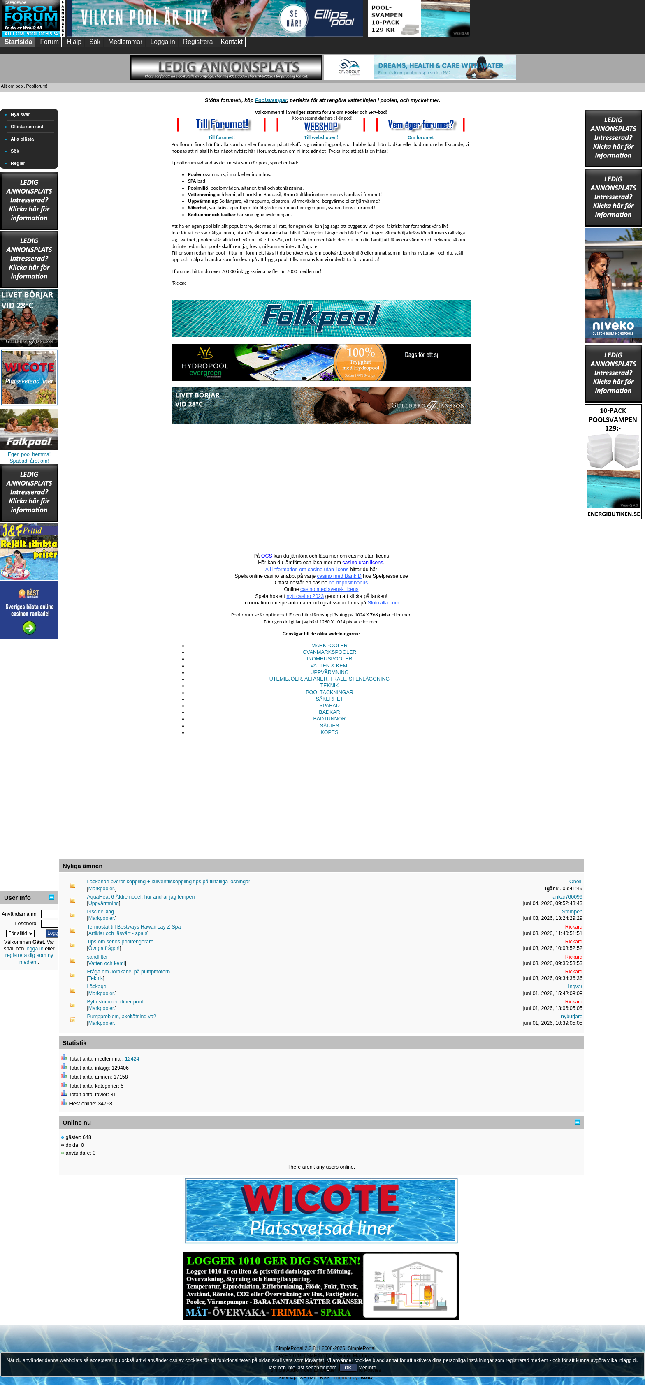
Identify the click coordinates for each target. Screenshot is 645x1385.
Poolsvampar (271, 100)
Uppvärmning (103, 903)
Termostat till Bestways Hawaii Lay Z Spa (134, 927)
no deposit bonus (348, 583)
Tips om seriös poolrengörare (120, 942)
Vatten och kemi (106, 963)
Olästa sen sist (27, 126)
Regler (18, 163)
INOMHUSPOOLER (330, 659)
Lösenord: (26, 923)
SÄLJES (329, 726)
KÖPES (330, 732)
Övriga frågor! (104, 948)
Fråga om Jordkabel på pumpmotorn (128, 972)
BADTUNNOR (329, 719)
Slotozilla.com (383, 603)
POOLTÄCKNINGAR (329, 692)
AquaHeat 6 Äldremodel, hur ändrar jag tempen (141, 897)
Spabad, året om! (29, 461)
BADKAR (329, 712)
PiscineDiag (100, 912)
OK (348, 1367)
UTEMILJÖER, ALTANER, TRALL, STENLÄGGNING (329, 679)
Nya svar (20, 114)
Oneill (575, 882)
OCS (266, 556)
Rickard (573, 927)
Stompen (572, 912)
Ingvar (575, 986)
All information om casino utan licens (306, 569)
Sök (15, 150)
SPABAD (329, 706)
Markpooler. (101, 889)
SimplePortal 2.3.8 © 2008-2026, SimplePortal (325, 1348)
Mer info (367, 1368)
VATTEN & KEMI (329, 666)
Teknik (95, 978)
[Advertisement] (29, 764)
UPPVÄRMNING (330, 672)
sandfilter (97, 957)
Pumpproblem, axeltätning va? (121, 1016)
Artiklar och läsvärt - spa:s (117, 933)
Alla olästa (22, 139)
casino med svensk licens (329, 589)
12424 (132, 1059)
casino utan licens (362, 562)
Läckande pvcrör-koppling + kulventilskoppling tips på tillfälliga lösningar (168, 882)
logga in (35, 949)
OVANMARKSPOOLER (330, 652)
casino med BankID (339, 576)
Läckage (96, 986)
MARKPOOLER (329, 645)
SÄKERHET (329, 699)
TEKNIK (329, 685)
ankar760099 (567, 897)
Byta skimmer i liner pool (115, 1002)
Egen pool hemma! (29, 454)
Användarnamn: (20, 914)
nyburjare (571, 1016)
